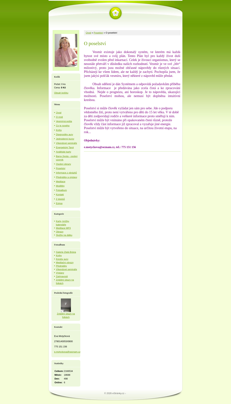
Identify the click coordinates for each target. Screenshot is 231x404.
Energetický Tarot (65, 147)
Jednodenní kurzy (65, 138)
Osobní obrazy (63, 164)
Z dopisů (60, 199)
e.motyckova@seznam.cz (67, 351)
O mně (59, 117)
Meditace (60, 181)
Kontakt (60, 194)
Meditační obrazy (64, 262)
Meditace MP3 (63, 228)
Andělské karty (63, 151)
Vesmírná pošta (64, 121)
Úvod (88, 32)
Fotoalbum (61, 190)
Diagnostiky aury (64, 134)
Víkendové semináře (66, 143)
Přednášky (61, 266)
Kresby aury (62, 259)
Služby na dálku (64, 235)
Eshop (59, 203)
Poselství (98, 32)
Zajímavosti (62, 276)
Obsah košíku (61, 92)
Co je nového (62, 125)
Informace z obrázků (66, 172)
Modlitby (60, 186)
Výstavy (60, 272)
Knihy (59, 130)
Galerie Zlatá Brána (66, 252)
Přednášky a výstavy (66, 177)
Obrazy (59, 231)
